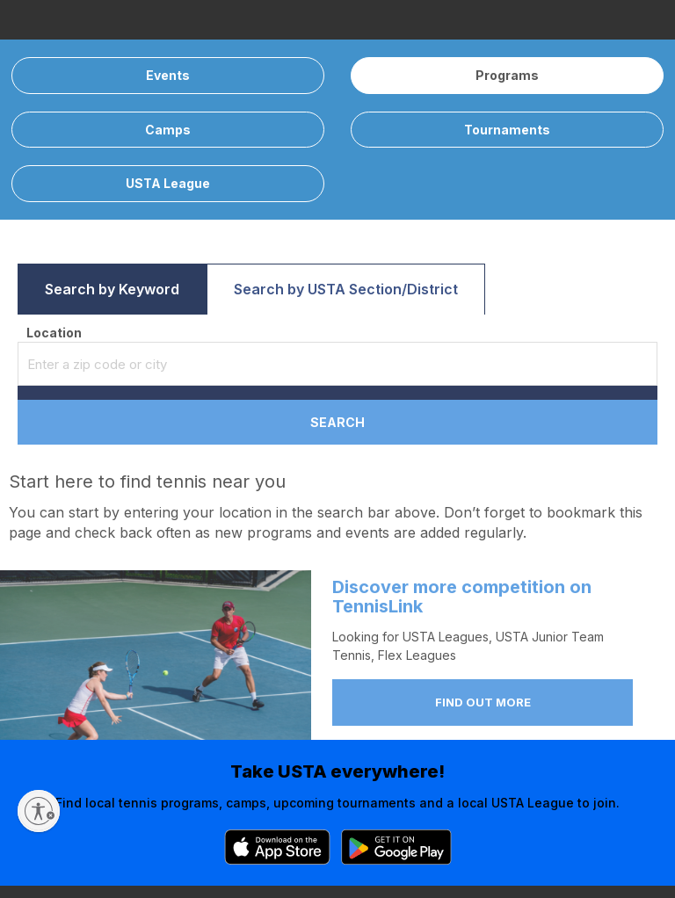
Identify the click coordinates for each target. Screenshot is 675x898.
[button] (112, 289)
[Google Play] (396, 847)
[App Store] (277, 847)
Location (54, 332)
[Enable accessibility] (39, 811)
